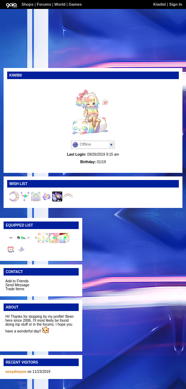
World (59, 4)
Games (75, 4)
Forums (44, 4)
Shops (27, 4)
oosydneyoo (15, 372)
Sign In (175, 4)
